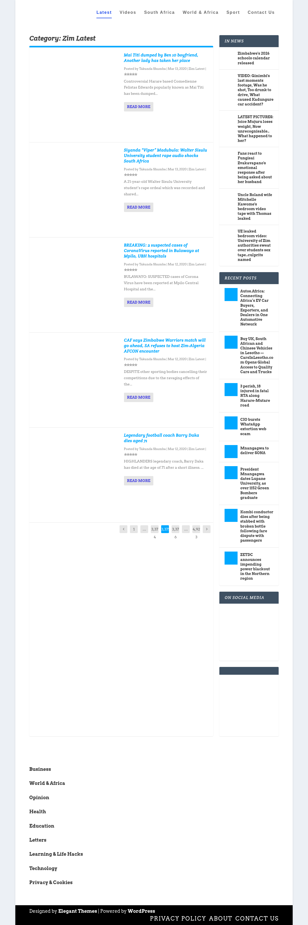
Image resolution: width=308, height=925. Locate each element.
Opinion (39, 797)
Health (37, 811)
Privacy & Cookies (51, 882)
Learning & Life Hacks (56, 854)
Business (40, 769)
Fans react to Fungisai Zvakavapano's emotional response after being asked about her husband (255, 167)
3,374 (154, 533)
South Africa (159, 12)
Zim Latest (197, 69)
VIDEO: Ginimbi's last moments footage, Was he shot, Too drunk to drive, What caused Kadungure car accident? (255, 90)
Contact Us (261, 12)
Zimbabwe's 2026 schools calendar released (254, 58)
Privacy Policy (178, 918)
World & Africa (201, 12)
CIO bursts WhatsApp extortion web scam (253, 426)
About (220, 918)
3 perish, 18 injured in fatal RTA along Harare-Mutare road (255, 395)
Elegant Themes (77, 911)
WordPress (141, 911)
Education (41, 825)
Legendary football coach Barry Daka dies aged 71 (161, 438)
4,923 (196, 533)
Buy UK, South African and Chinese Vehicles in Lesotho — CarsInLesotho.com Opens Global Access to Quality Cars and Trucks (256, 355)
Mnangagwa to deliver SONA (254, 450)
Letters (38, 840)
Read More (138, 107)
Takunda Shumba (152, 69)
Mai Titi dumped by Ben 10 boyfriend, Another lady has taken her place (161, 57)
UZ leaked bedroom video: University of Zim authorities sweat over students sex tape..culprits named (254, 245)
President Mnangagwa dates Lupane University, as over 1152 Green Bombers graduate (254, 483)
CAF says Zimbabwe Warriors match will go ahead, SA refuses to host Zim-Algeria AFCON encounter (165, 346)
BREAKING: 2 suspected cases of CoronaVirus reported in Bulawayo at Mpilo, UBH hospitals (161, 250)
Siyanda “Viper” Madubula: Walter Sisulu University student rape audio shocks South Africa (165, 155)
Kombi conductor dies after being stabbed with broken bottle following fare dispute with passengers (256, 526)
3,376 (175, 533)
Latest (104, 12)
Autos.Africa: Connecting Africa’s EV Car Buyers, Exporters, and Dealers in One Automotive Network (254, 307)
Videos (128, 12)
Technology (43, 868)
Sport (233, 12)
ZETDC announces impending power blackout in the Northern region (255, 566)
